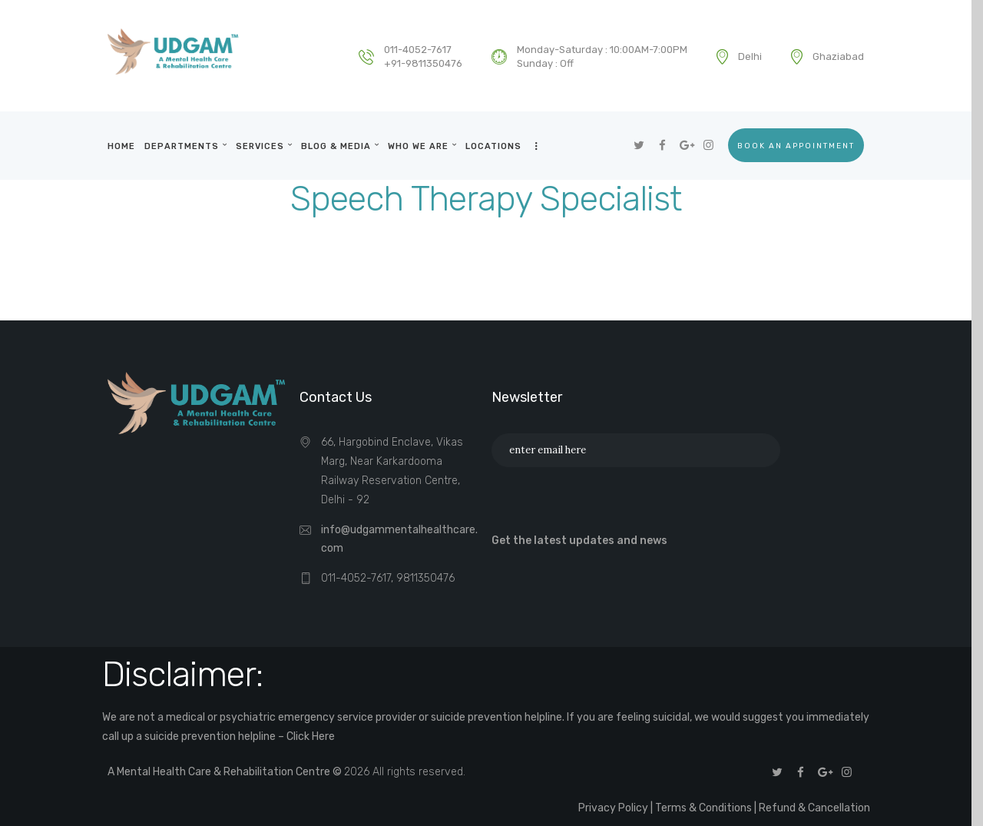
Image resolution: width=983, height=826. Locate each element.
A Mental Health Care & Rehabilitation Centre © (226, 771)
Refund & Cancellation (814, 807)
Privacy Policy (613, 807)
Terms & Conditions (703, 807)
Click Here (310, 736)
